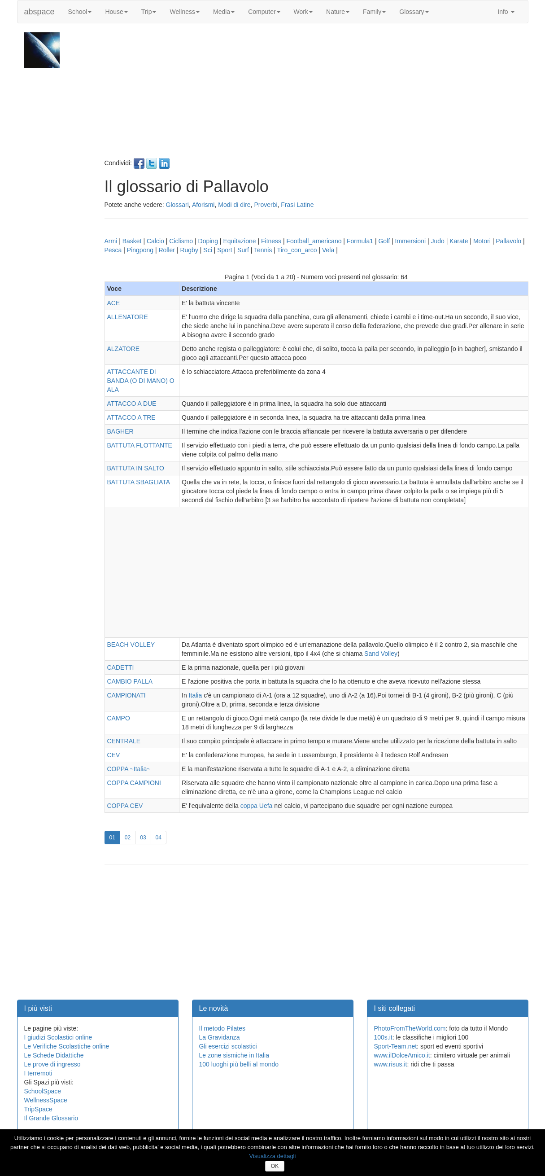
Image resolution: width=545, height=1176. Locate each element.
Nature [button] (337, 11)
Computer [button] (264, 11)
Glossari (177, 204)
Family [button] (374, 11)
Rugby (189, 250)
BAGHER (120, 431)
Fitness (271, 241)
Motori (482, 241)
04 (161, 837)
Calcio (155, 241)
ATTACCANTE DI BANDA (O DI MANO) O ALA (140, 380)
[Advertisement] (315, 95)
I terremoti (38, 1073)
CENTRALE (124, 741)
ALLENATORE (127, 316)
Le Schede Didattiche (54, 1055)
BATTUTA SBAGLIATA (138, 482)
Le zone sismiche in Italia (234, 1055)
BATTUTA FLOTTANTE (139, 445)
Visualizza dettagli (272, 1156)
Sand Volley (380, 653)
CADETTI (120, 667)
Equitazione (239, 241)
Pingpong (140, 250)
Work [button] (303, 11)
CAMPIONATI (126, 695)
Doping (208, 241)
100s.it (383, 1037)
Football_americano (314, 241)
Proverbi (265, 204)
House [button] (116, 11)
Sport (224, 250)
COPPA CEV (125, 805)
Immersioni (410, 241)
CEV (113, 755)
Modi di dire (234, 204)
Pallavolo (508, 241)
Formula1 (360, 241)
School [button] (80, 11)
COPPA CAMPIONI (134, 782)
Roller (166, 250)
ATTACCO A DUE (132, 403)
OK (275, 1166)
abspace (39, 11)
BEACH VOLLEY (131, 644)
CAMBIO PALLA (130, 681)
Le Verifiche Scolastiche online (66, 1046)
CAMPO (118, 718)
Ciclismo (181, 241)
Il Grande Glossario (51, 1118)
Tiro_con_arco (297, 250)
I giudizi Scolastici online (58, 1037)
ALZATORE (123, 348)
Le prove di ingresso (52, 1064)
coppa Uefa (256, 805)
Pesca (113, 250)
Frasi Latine (297, 204)
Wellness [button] (185, 11)
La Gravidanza (219, 1037)
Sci (207, 250)
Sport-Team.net (395, 1046)
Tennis (263, 250)
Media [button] (224, 11)
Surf (243, 250)
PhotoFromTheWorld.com (410, 1028)
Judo (437, 241)
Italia (195, 695)
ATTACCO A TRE (131, 417)
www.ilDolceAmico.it (402, 1055)
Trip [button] (149, 11)
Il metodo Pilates (222, 1028)
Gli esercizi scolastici (228, 1046)
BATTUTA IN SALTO (135, 468)
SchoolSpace (42, 1091)
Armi (111, 241)
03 (145, 837)
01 (114, 837)
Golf (384, 241)
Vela (328, 250)
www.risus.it (390, 1064)
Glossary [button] (413, 11)
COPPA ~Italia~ (129, 768)
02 (130, 837)
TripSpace (38, 1109)
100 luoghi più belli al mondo (239, 1064)
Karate (458, 241)
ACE (113, 303)
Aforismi (203, 204)
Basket (132, 241)
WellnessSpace (45, 1100)
